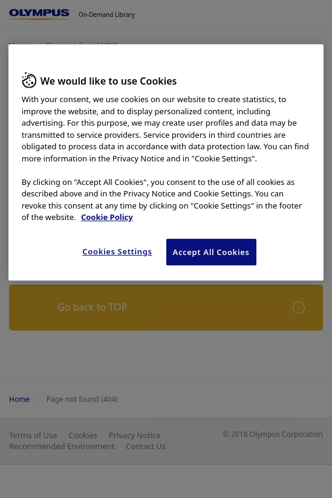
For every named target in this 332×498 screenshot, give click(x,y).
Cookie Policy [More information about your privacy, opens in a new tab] (107, 217)
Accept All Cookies (211, 252)
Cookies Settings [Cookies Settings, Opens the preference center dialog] (117, 251)
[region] (166, 162)
